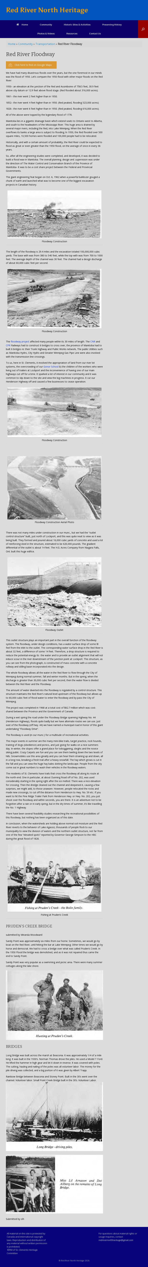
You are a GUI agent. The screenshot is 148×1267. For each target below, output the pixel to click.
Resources (71, 33)
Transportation (45, 44)
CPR (8, 345)
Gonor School (50, 366)
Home (22, 24)
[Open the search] (143, 29)
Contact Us (95, 33)
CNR (92, 341)
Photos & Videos (46, 33)
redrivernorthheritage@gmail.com (116, 1240)
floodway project (20, 341)
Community (46, 24)
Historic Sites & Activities (77, 24)
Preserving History (112, 24)
